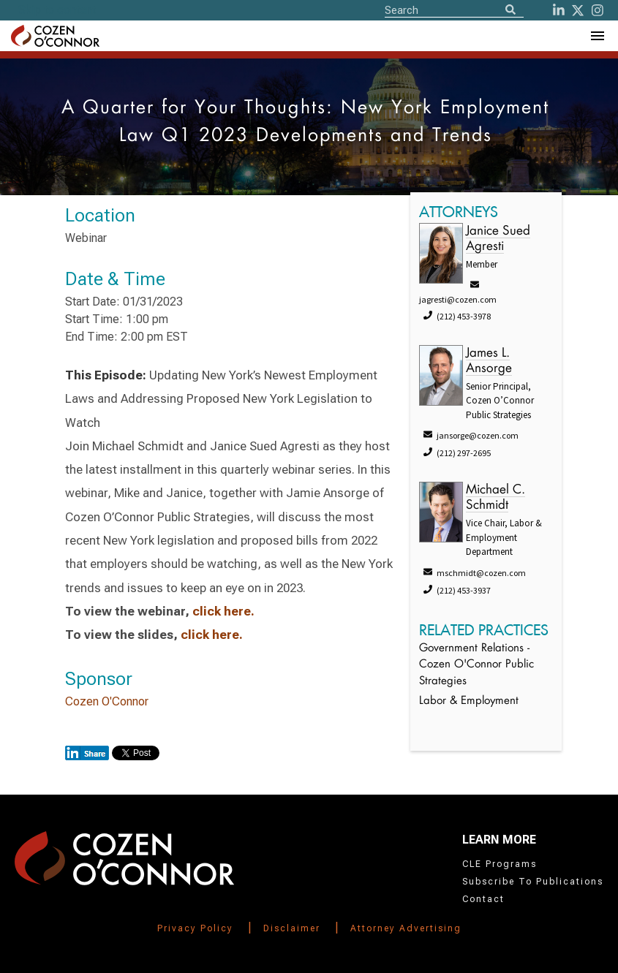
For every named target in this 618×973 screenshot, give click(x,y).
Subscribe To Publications (532, 882)
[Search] (510, 10)
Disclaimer (291, 928)
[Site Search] (454, 9)
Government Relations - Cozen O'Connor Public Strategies (476, 665)
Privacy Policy (195, 928)
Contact (483, 899)
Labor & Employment (469, 701)
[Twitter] (577, 10)
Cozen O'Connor (106, 701)
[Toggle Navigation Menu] (596, 35)
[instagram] (597, 10)
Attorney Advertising (405, 928)
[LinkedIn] (559, 10)
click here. (223, 611)
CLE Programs (499, 864)
